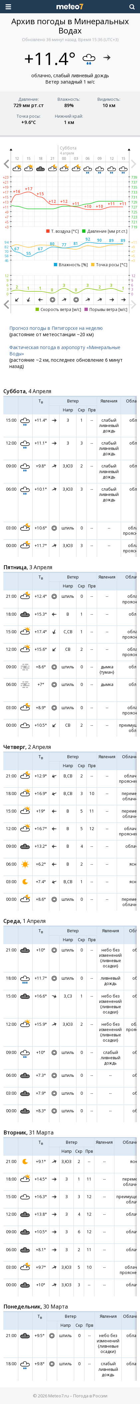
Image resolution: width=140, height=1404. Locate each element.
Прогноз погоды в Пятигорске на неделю (56, 328)
